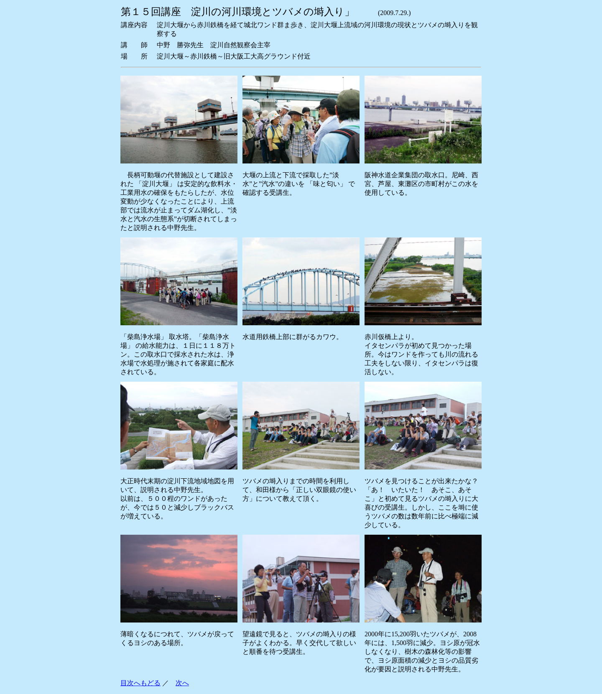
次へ (182, 682)
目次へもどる (140, 682)
